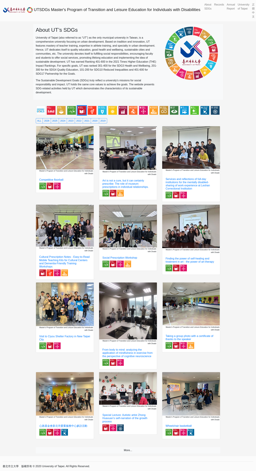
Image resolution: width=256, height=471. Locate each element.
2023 (70, 120)
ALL (39, 120)
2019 (103, 120)
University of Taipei (243, 6)
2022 (78, 120)
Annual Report (231, 6)
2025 (54, 120)
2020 (94, 120)
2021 (86, 120)
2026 (46, 120)
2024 (62, 120)
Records (219, 4)
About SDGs (208, 6)
